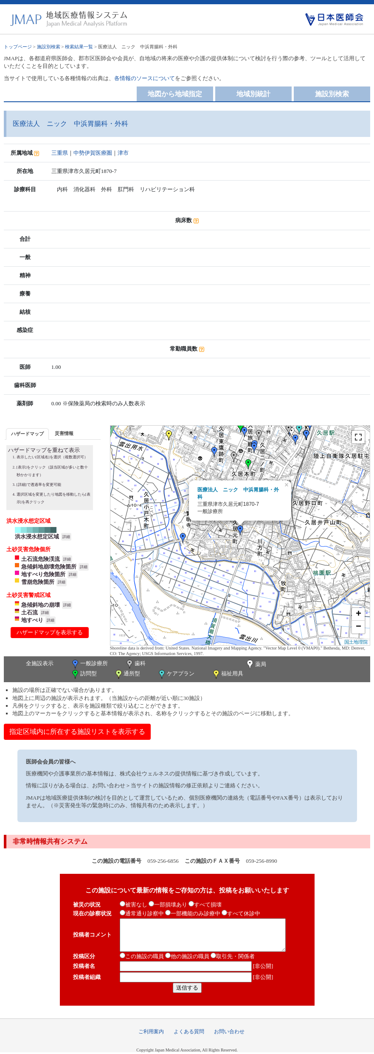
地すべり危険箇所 (43, 574)
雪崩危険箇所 (37, 582)
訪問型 (83, 674)
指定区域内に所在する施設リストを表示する (77, 731)
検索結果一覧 (79, 46)
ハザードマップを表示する (50, 632)
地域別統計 (253, 94)
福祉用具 (227, 674)
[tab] (27, 434)
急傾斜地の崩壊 (40, 605)
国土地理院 (356, 641)
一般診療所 (89, 664)
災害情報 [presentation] (64, 433)
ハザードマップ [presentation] (27, 433)
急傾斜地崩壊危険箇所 (48, 566)
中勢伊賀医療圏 (92, 153)
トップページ (18, 46)
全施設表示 (39, 663)
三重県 (59, 153)
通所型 (127, 674)
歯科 (135, 664)
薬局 (255, 665)
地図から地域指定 (175, 94)
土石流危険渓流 (40, 559)
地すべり (32, 620)
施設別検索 (48, 46)
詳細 (66, 537)
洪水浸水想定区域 (37, 536)
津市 (123, 153)
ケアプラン (175, 674)
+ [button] (358, 614)
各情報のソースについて (144, 78)
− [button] (358, 627)
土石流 (29, 612)
